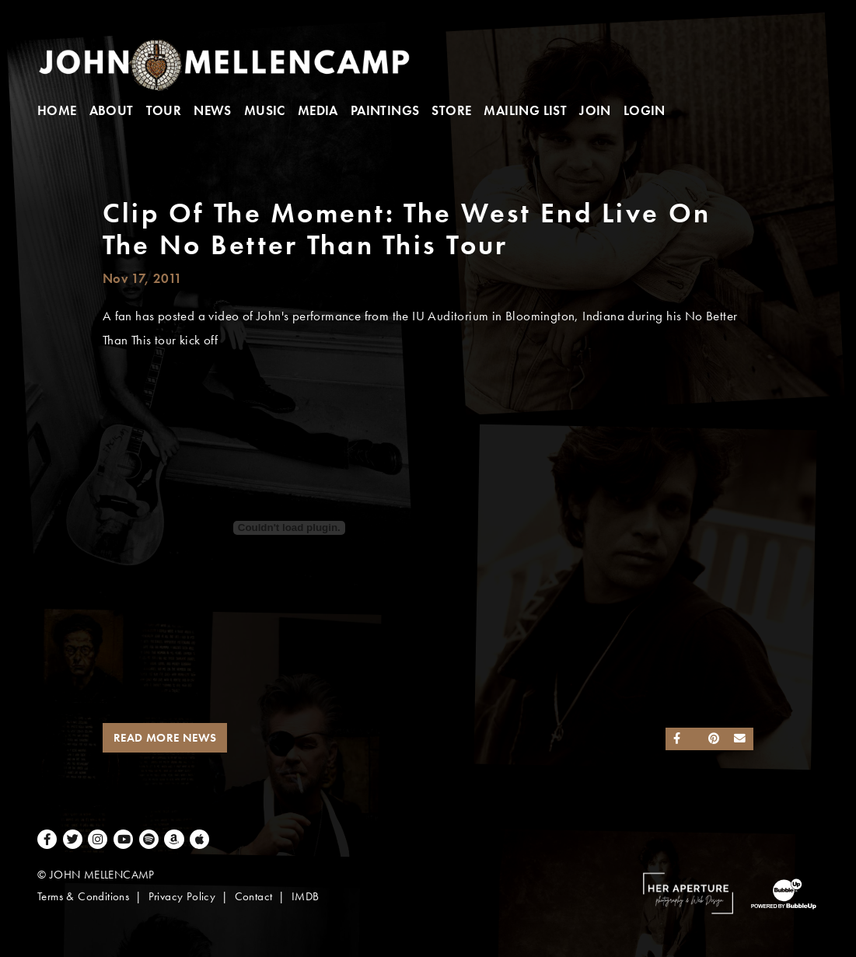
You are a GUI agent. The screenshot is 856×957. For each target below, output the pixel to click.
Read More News (165, 738)
